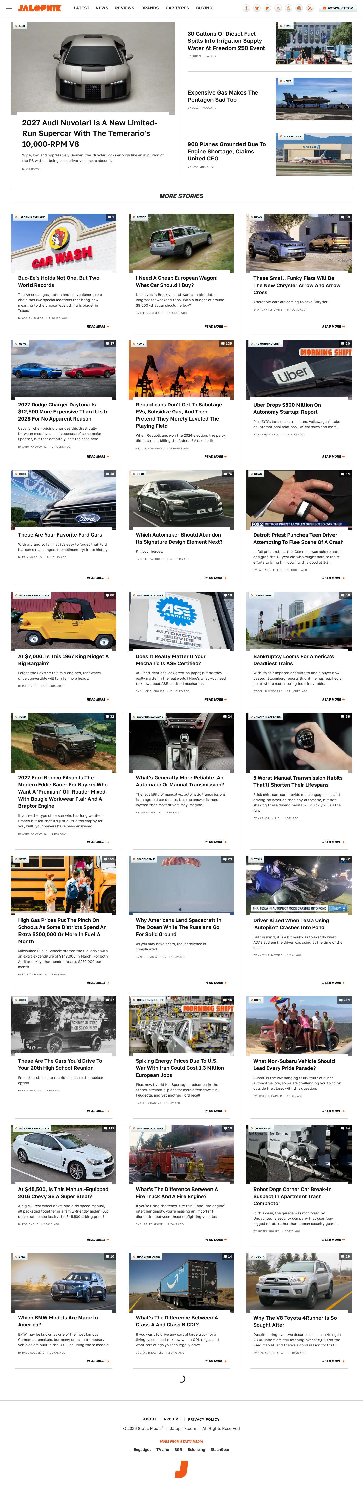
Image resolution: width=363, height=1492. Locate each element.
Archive (172, 1419)
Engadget (142, 1449)
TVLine (162, 1449)
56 (348, 717)
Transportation (148, 1256)
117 (111, 1128)
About (149, 1419)
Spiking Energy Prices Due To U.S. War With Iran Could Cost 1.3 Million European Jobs (180, 1068)
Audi (22, 25)
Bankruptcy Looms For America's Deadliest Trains (293, 659)
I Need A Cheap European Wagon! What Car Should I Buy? (177, 281)
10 (112, 1257)
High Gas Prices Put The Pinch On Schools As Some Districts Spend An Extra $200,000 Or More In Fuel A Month (62, 930)
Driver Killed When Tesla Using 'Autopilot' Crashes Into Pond (291, 923)
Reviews (125, 8)
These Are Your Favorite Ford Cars (60, 535)
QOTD (22, 473)
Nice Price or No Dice (34, 595)
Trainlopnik (263, 595)
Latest (81, 8)
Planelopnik (293, 136)
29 (230, 859)
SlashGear (220, 1449)
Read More (96, 326)
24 (230, 717)
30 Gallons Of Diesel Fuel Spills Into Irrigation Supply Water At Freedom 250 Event (226, 40)
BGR (178, 1449)
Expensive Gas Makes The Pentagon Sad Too (223, 96)
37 (112, 344)
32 (112, 717)
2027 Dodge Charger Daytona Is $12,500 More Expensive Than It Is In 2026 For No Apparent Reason (63, 412)
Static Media (150, 1428)
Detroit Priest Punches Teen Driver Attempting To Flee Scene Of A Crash (298, 538)
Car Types (177, 8)
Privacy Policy (204, 1419)
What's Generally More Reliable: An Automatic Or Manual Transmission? (180, 781)
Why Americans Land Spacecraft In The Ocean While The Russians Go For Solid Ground (178, 927)
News (102, 8)
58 (348, 595)
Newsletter (338, 8)
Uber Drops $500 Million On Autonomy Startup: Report (287, 408)
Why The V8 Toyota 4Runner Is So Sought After (295, 1321)
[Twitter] (278, 8)
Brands (150, 8)
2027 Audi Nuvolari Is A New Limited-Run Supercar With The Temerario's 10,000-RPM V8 (89, 133)
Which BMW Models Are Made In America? (58, 1321)
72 (348, 859)
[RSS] (310, 8)
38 (348, 217)
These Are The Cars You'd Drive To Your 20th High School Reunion (60, 1064)
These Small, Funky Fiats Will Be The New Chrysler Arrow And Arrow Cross (297, 285)
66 (112, 595)
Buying (204, 8)
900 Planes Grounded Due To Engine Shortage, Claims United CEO (227, 151)
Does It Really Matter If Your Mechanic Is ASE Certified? (171, 659)
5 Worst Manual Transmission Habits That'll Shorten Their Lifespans (298, 781)
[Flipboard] (267, 8)
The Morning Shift (267, 343)
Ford (22, 716)
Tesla (258, 859)
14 (230, 1257)
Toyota (259, 1256)
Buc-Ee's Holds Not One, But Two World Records (58, 281)
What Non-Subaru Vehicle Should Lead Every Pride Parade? (294, 1064)
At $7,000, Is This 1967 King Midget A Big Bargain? (63, 659)
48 (230, 1000)
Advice (141, 217)
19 (230, 1128)
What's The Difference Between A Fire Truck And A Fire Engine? (177, 1192)
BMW (22, 1256)
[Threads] (288, 8)
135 (229, 344)
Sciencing (196, 1449)
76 (230, 474)
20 (348, 344)
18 (112, 474)
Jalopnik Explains (32, 217)
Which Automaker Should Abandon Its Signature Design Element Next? (179, 538)
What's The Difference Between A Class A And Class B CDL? (177, 1321)
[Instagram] (299, 8)
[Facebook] (246, 8)
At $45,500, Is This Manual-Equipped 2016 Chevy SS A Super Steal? (63, 1192)
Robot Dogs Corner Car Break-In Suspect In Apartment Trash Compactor (292, 1196)
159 (111, 859)
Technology (263, 1128)
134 (347, 1000)
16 (230, 595)
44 (348, 474)
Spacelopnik (146, 859)
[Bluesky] (257, 8)
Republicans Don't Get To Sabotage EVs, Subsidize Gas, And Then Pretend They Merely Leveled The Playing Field (179, 415)
